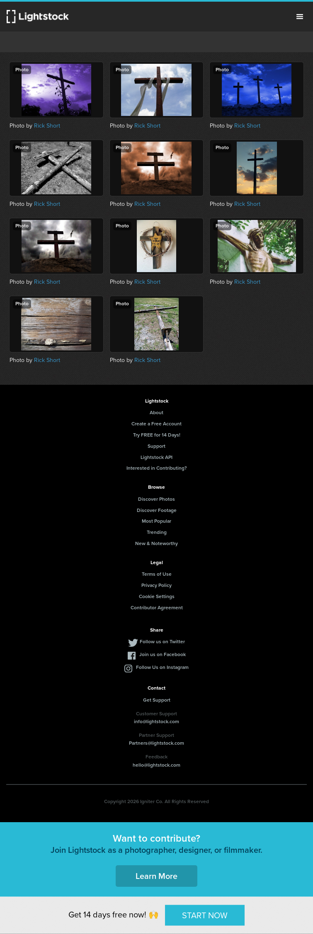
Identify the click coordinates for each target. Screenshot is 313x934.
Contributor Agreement (157, 607)
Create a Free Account (156, 423)
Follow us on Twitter (162, 641)
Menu (299, 16)
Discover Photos (156, 499)
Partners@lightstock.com (156, 743)
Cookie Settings (157, 596)
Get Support (156, 700)
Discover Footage (157, 510)
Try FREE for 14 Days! (156, 435)
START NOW (205, 915)
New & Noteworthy (156, 543)
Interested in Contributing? (156, 468)
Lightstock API (156, 457)
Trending (157, 532)
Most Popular (156, 521)
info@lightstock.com (156, 721)
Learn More (156, 876)
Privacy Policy (156, 585)
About (156, 412)
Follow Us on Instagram (162, 667)
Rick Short (47, 125)
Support (156, 446)
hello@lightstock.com (156, 765)
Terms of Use (157, 574)
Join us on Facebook (162, 654)
